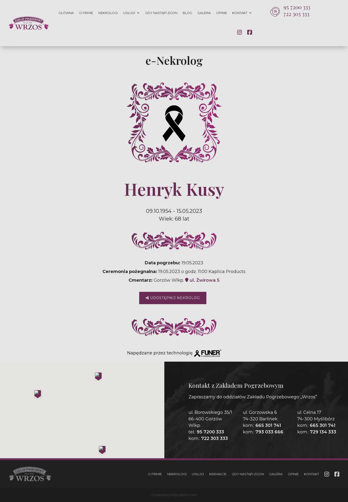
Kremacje (217, 474)
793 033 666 (269, 432)
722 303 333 (296, 13)
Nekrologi (108, 13)
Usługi (129, 13)
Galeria (204, 13)
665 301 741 (268, 425)
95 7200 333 (296, 7)
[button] (9, 474)
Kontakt (239, 13)
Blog (187, 13)
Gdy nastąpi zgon (161, 13)
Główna (66, 13)
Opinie (221, 13)
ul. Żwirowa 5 (202, 280)
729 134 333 (323, 432)
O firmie (86, 13)
